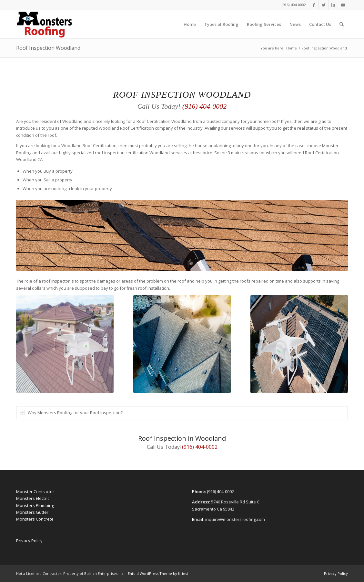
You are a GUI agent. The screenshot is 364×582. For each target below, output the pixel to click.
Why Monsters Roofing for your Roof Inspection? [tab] (71, 412)
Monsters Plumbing (35, 505)
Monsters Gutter (32, 512)
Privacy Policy (29, 541)
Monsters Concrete (35, 519)
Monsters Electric (32, 498)
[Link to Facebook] (313, 5)
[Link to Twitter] (323, 5)
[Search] (341, 24)
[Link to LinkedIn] (333, 5)
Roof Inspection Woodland (48, 47)
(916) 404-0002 (293, 4)
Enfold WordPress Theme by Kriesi (158, 573)
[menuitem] (189, 24)
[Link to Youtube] (343, 5)
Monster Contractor (35, 491)
